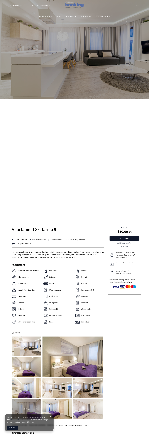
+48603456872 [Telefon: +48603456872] (18, 6)
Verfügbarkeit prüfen (124, 243)
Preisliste (124, 247)
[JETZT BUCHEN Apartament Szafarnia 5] (124, 238)
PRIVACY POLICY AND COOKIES (20, 420)
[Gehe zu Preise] (86, 426)
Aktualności (87, 16)
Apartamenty (72, 16)
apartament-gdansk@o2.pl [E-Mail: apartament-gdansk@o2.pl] (41, 6)
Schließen (12, 427)
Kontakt (58, 16)
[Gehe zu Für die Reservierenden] (74, 426)
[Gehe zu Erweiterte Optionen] (55, 426)
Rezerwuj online (104, 16)
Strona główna (44, 16)
